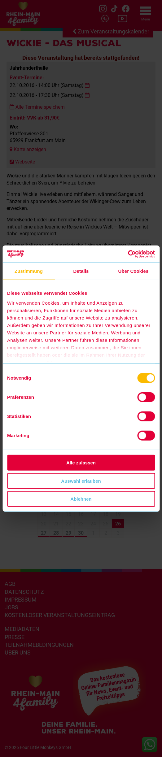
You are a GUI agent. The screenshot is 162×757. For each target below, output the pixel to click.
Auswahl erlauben (81, 480)
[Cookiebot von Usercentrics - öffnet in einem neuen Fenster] (128, 254)
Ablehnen (80, 499)
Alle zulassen (81, 462)
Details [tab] (81, 271)
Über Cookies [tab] (133, 271)
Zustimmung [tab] (29, 271)
